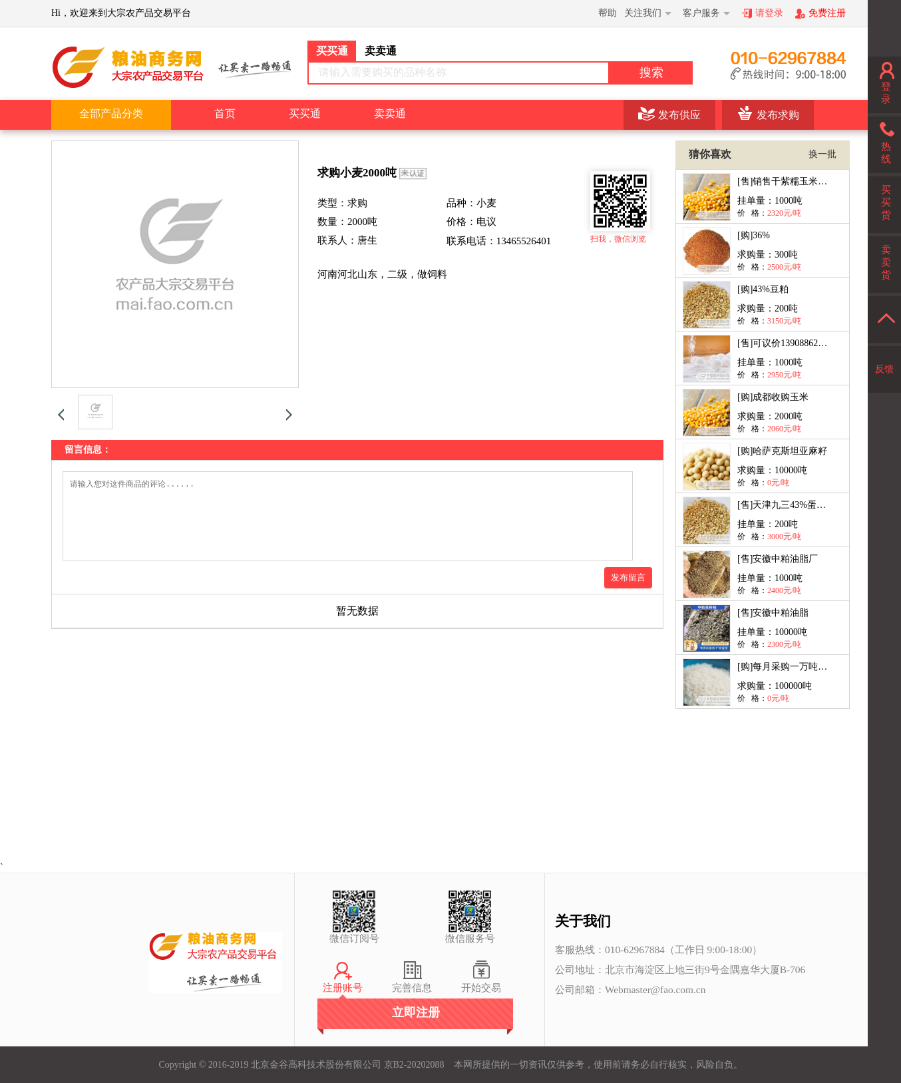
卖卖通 (390, 113)
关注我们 (642, 13)
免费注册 (827, 13)
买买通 (305, 113)
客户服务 (701, 13)
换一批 (822, 154)
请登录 (769, 13)
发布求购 (778, 114)
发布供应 (679, 114)
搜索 (651, 72)
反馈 (884, 369)
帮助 (607, 13)
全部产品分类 (111, 113)
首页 (225, 113)
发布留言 (628, 593)
